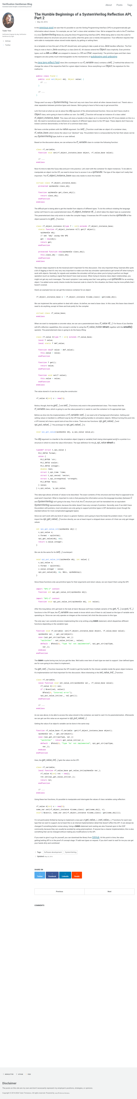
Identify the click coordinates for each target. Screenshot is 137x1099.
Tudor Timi (8, 30)
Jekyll (57, 1093)
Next (109, 1022)
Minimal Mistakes (67, 1093)
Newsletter (9, 1071)
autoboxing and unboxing (111, 70)
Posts (119, 5)
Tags (129, 5)
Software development (53, 984)
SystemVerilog (70, 984)
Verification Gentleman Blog (21, 5)
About (109, 5)
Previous (59, 1022)
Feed (33, 1071)
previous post (48, 28)
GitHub (113, 967)
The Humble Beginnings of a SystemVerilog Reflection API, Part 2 (83, 17)
